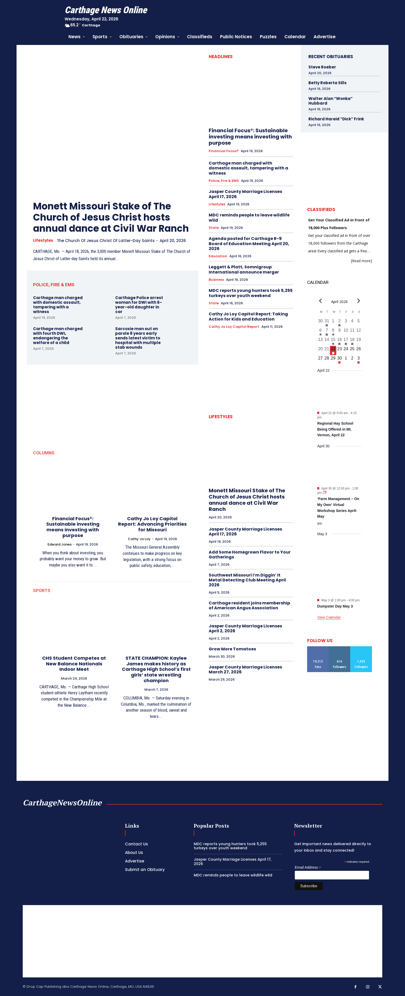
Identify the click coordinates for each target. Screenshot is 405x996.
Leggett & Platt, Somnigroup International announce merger (244, 269)
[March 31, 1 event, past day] (327, 322)
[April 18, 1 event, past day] (352, 341)
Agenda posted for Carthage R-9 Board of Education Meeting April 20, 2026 (249, 243)
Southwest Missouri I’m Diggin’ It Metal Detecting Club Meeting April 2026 (247, 580)
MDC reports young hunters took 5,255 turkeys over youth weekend (251, 292)
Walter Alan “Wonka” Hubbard (330, 101)
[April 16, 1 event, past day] (339, 341)
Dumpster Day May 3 (335, 606)
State (214, 228)
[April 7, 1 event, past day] (327, 332)
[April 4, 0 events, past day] (352, 322)
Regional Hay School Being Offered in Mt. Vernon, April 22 (335, 429)
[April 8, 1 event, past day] (333, 332)
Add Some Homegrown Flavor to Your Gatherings (250, 554)
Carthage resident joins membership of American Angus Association (249, 605)
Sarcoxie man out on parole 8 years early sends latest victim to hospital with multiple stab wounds (138, 338)
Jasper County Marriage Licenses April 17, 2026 (245, 194)
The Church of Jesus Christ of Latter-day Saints (106, 240)
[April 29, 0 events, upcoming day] (333, 359)
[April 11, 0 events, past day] (352, 332)
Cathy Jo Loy (139, 538)
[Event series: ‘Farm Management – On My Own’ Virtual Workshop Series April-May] (324, 493)
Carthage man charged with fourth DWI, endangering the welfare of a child (58, 335)
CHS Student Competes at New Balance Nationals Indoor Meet (74, 663)
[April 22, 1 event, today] (333, 350)
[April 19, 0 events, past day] (358, 341)
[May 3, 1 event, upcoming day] (358, 359)
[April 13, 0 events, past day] (320, 341)
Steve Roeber (322, 67)
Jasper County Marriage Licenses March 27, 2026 (245, 669)
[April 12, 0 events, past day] (358, 332)
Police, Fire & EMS (224, 181)
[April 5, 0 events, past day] (358, 322)
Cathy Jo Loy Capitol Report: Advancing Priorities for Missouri (152, 524)
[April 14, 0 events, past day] (327, 341)
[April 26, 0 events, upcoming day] (358, 350)
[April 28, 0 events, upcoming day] (327, 359)
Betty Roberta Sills (327, 82)
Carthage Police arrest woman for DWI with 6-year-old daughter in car (139, 304)
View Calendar (329, 617)
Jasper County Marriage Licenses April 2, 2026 (245, 628)
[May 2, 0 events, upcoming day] (352, 359)
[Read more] (361, 260)
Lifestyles (43, 240)
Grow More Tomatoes (232, 649)
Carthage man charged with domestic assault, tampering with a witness (58, 304)
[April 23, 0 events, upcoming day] (339, 350)
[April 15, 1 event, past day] (333, 341)
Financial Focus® (224, 151)
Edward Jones (60, 544)
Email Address (308, 867)
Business (216, 280)
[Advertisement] (202, 941)
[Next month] (358, 301)
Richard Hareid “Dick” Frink (336, 119)
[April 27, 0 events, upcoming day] (320, 359)
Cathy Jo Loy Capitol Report (234, 327)
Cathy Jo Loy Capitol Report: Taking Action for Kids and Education (248, 316)
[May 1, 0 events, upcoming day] (346, 359)
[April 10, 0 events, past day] (346, 332)
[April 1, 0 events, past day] (333, 322)
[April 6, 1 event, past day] (320, 332)
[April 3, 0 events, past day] (346, 322)
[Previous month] (320, 301)
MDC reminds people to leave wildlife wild (249, 217)
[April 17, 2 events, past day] (346, 341)
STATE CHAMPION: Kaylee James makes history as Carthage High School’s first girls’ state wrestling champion (156, 669)
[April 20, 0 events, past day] (320, 350)
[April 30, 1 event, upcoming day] (339, 359)
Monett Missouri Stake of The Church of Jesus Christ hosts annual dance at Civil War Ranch (111, 217)
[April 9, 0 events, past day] (339, 332)
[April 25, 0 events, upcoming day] (352, 350)
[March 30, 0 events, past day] (320, 322)
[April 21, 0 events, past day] (327, 350)
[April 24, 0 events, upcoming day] (346, 350)
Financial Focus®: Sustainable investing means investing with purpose (72, 527)
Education (218, 256)
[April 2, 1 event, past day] (339, 322)
